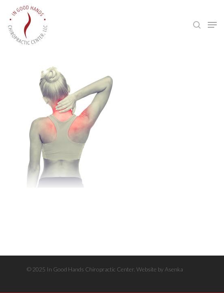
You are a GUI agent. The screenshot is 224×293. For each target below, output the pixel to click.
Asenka (174, 269)
